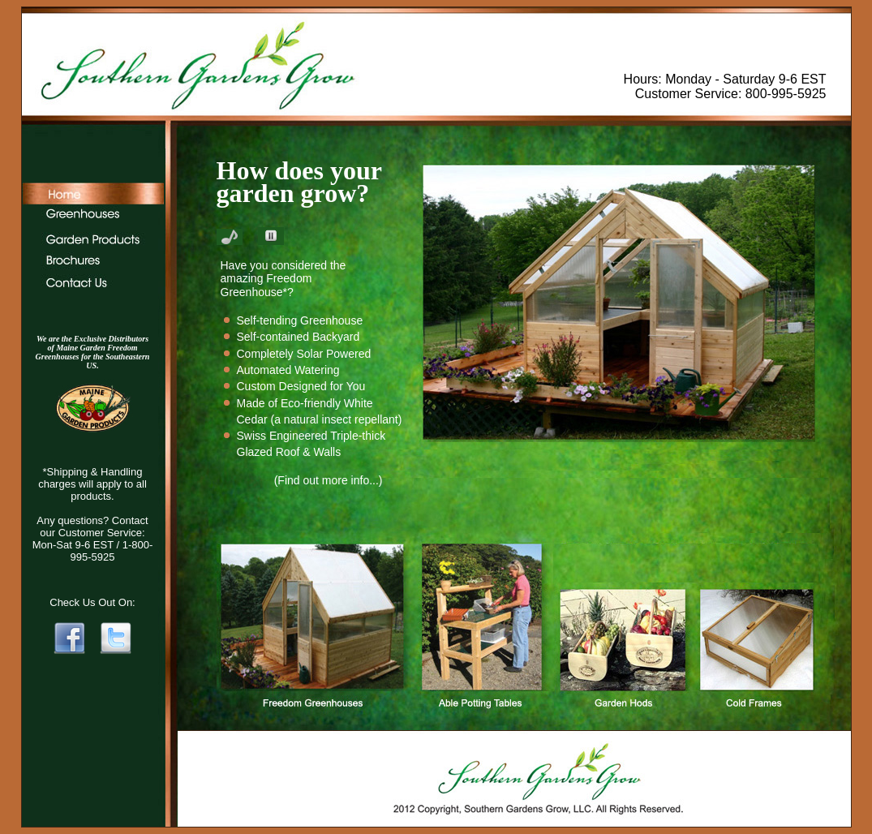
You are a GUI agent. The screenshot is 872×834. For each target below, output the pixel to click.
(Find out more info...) (328, 480)
